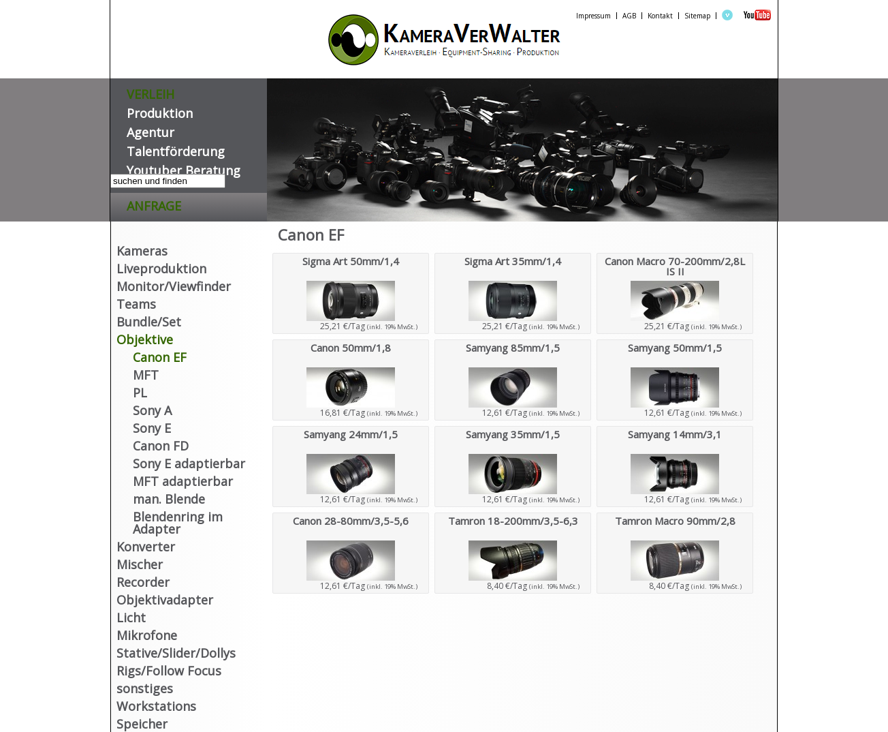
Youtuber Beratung (183, 168)
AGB (629, 15)
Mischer (139, 564)
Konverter (145, 546)
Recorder (143, 582)
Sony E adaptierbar (189, 463)
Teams (136, 304)
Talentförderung (176, 149)
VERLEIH (150, 91)
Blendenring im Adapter (178, 522)
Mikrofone (146, 635)
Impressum (593, 15)
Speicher (142, 724)
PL (140, 392)
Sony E (152, 428)
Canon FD (161, 446)
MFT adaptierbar (183, 481)
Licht (131, 617)
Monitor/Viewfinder (173, 286)
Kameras (142, 251)
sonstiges (144, 688)
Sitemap (697, 15)
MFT (146, 375)
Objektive (144, 339)
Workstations (156, 706)
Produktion (160, 111)
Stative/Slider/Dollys (176, 653)
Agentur (150, 130)
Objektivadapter (164, 600)
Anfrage (154, 203)
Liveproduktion (161, 268)
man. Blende (169, 499)
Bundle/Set (148, 322)
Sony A (152, 410)
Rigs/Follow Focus (168, 670)
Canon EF (160, 357)
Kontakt (660, 15)
